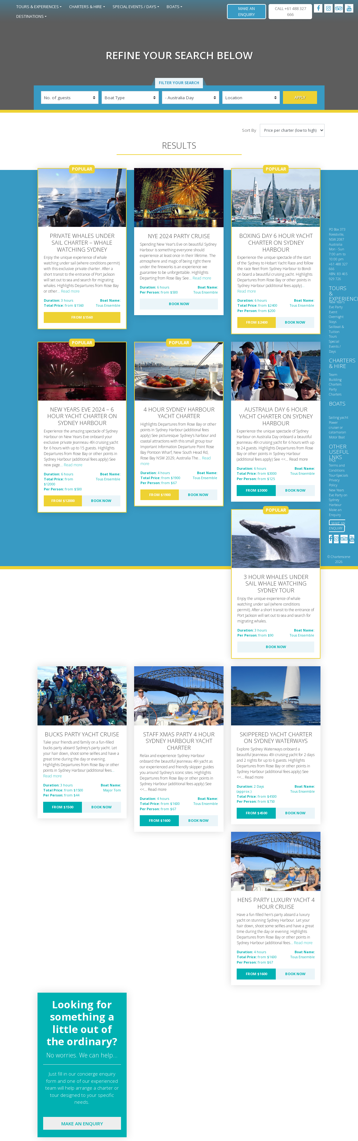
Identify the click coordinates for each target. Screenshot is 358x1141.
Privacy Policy (334, 482)
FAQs (332, 460)
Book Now (179, 303)
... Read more (68, 291)
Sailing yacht (338, 417)
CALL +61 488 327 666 (290, 11)
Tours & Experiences (37, 6)
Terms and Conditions (337, 468)
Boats (173, 6)
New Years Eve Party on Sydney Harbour (338, 497)
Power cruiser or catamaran (337, 427)
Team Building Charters (335, 379)
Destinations (30, 16)
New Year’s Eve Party (337, 304)
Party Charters (335, 392)
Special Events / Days (134, 6)
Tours (333, 336)
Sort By (249, 130)
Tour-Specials (338, 475)
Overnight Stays (336, 319)
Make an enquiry (82, 1123)
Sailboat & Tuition (336, 329)
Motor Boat (337, 437)
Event (333, 312)
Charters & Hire (85, 6)
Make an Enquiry (246, 11)
